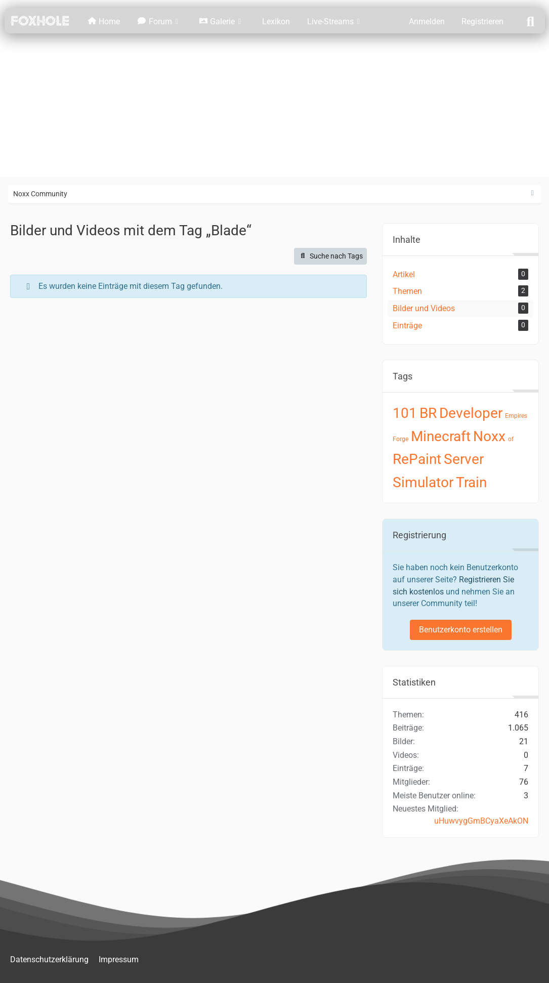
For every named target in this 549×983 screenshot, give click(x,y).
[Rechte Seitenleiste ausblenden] (532, 193)
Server (464, 459)
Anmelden (427, 21)
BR (428, 413)
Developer (470, 413)
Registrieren (482, 21)
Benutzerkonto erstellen (460, 629)
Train (471, 482)
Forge (400, 439)
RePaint (417, 459)
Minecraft (441, 436)
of (511, 439)
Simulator (423, 482)
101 (405, 413)
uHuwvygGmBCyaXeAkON (481, 821)
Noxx (489, 436)
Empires (516, 415)
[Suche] (530, 20)
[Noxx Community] (40, 20)
